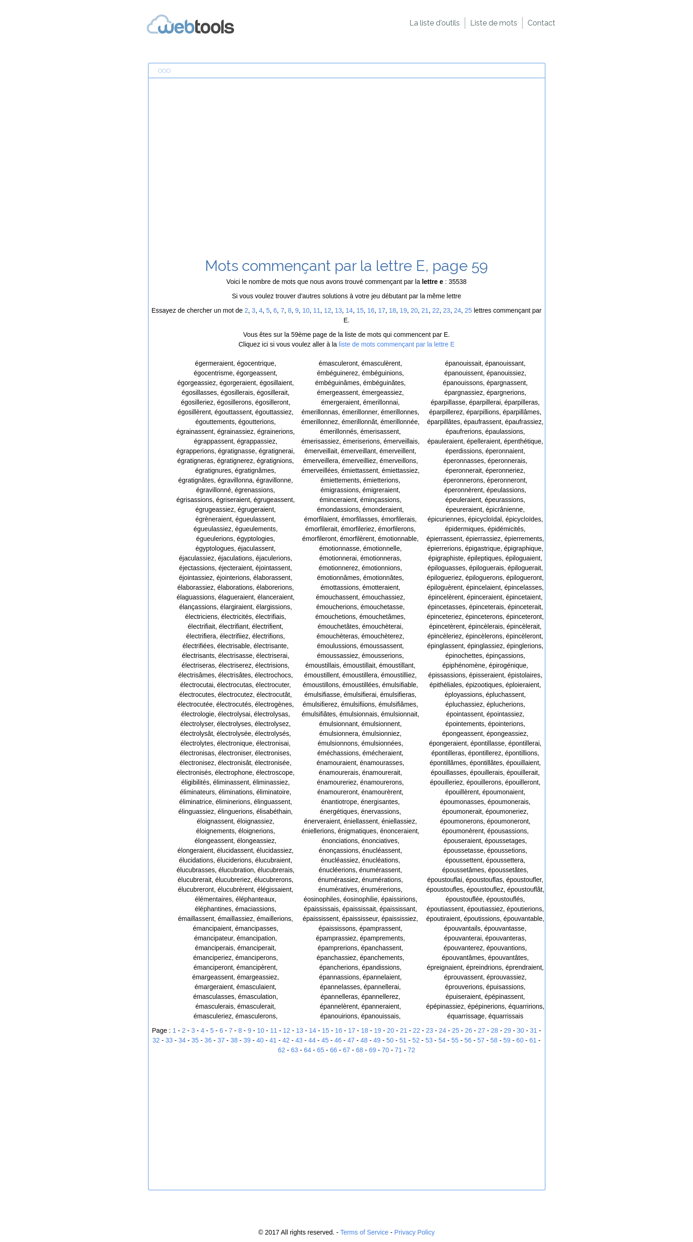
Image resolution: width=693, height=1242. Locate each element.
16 (371, 310)
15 (360, 310)
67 (346, 1050)
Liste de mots (493, 23)
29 (507, 1030)
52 (416, 1040)
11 (316, 310)
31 (533, 1030)
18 (392, 310)
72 (411, 1050)
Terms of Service (364, 1232)
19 (403, 310)
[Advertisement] (347, 171)
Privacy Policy (414, 1232)
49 (377, 1040)
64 (308, 1050)
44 (312, 1040)
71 (398, 1050)
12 (327, 310)
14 (349, 310)
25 (468, 310)
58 (494, 1040)
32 (156, 1040)
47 (351, 1040)
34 (182, 1040)
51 (403, 1040)
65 (320, 1050)
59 (507, 1040)
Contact (541, 23)
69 (372, 1050)
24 (457, 310)
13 (338, 310)
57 (481, 1040)
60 (520, 1040)
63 (295, 1050)
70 (385, 1050)
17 (382, 310)
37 (221, 1040)
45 (325, 1040)
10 (306, 310)
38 (234, 1040)
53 (429, 1040)
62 (282, 1050)
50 (390, 1040)
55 (455, 1040)
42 (286, 1040)
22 (435, 310)
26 (468, 1030)
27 (481, 1030)
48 (364, 1040)
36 (208, 1040)
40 (260, 1040)
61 (533, 1040)
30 (520, 1030)
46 (338, 1040)
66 (333, 1050)
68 (359, 1050)
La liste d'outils (434, 23)
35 (195, 1040)
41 (273, 1040)
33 (169, 1040)
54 (442, 1040)
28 (494, 1030)
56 (468, 1040)
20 (414, 310)
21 (425, 310)
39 (247, 1040)
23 (447, 310)
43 (299, 1040)
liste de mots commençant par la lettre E (397, 344)
